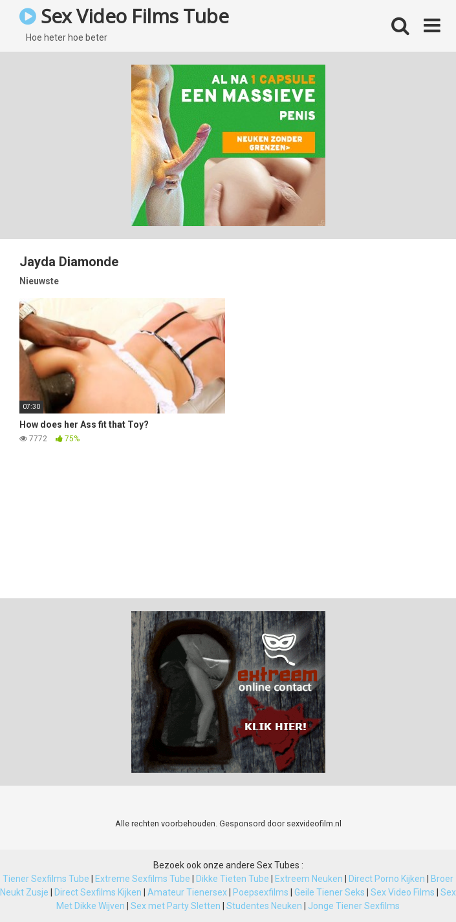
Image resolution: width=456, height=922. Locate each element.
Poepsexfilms (260, 892)
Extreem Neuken (309, 879)
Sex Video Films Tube (123, 16)
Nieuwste (39, 281)
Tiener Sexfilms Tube (46, 879)
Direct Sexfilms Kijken (98, 892)
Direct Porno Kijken (387, 879)
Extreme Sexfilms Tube (142, 879)
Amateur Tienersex (187, 892)
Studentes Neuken (264, 906)
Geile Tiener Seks (329, 892)
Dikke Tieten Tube (232, 879)
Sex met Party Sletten (176, 906)
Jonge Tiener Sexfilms (354, 906)
